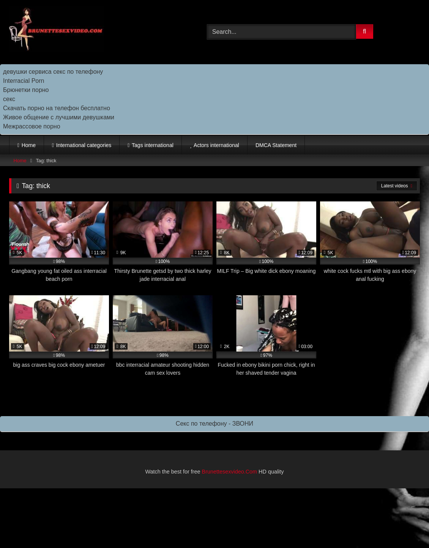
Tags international (152, 145)
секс (9, 99)
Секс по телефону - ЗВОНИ (214, 423)
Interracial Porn (23, 81)
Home (29, 145)
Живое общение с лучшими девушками (58, 117)
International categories (84, 145)
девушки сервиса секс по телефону (53, 71)
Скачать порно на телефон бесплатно (56, 108)
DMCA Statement (276, 145)
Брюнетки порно (26, 90)
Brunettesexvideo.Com (229, 472)
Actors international (216, 145)
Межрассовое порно (31, 126)
